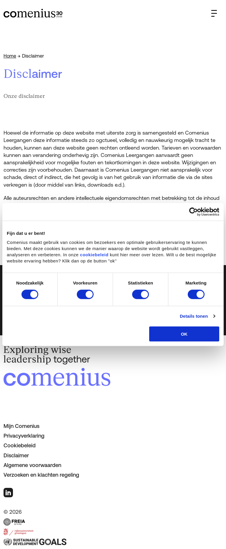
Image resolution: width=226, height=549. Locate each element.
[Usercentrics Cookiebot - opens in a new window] (193, 211)
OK (184, 333)
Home (10, 55)
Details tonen (194, 316)
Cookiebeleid (20, 445)
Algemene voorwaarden (32, 465)
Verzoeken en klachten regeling (41, 475)
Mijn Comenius (21, 426)
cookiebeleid (94, 254)
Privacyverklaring (24, 436)
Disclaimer (16, 455)
